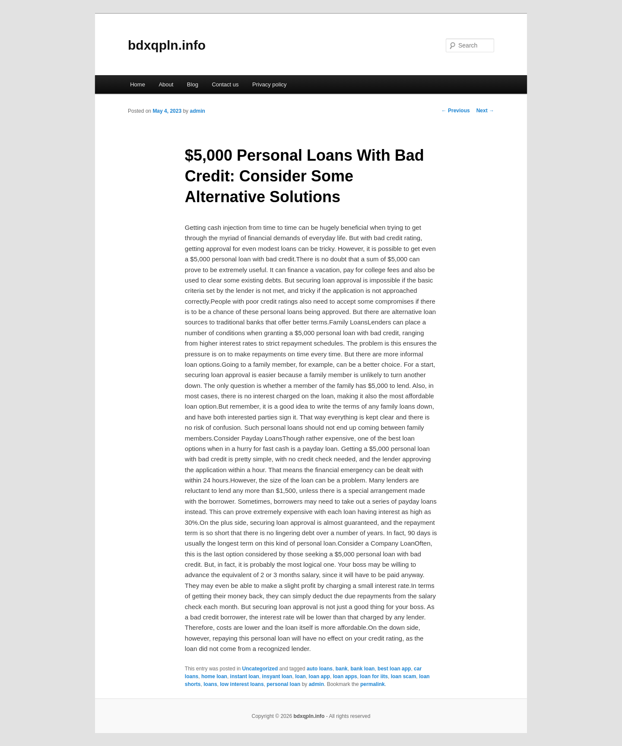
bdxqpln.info (167, 45)
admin (197, 111)
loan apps (345, 676)
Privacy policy (269, 84)
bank (342, 669)
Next (485, 111)
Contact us (225, 84)
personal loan (283, 684)
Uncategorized (260, 669)
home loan (214, 676)
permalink (372, 684)
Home (137, 84)
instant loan (244, 676)
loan (300, 676)
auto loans (320, 669)
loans (210, 684)
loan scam (403, 676)
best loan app (394, 669)
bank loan (362, 669)
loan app (319, 676)
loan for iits (374, 676)
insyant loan (277, 676)
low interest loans (241, 684)
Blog (192, 84)
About (166, 84)
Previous (455, 111)
